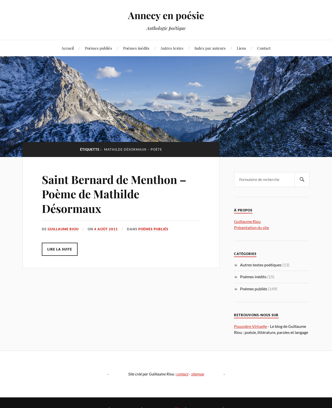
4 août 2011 (106, 229)
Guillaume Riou (63, 229)
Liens (241, 48)
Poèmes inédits (136, 48)
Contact (264, 48)
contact (182, 373)
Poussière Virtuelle (250, 326)
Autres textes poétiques (261, 264)
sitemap (197, 373)
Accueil (67, 48)
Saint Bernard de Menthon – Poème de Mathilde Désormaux (114, 194)
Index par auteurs (210, 48)
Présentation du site (251, 227)
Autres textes (171, 48)
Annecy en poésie (166, 15)
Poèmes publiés (98, 48)
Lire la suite (59, 249)
